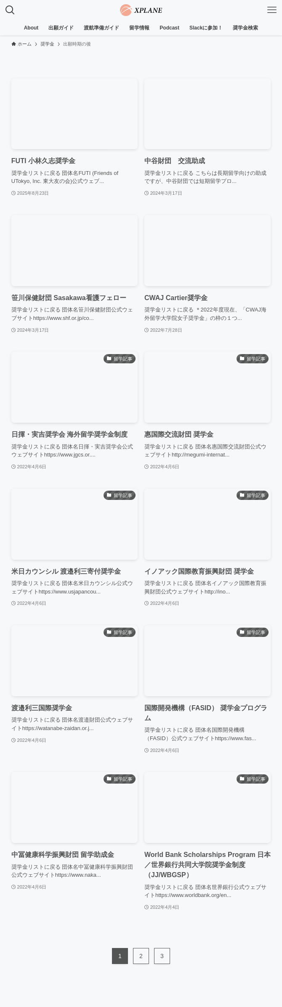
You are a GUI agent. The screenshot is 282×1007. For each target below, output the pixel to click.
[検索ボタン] (10, 10)
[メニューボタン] (272, 10)
